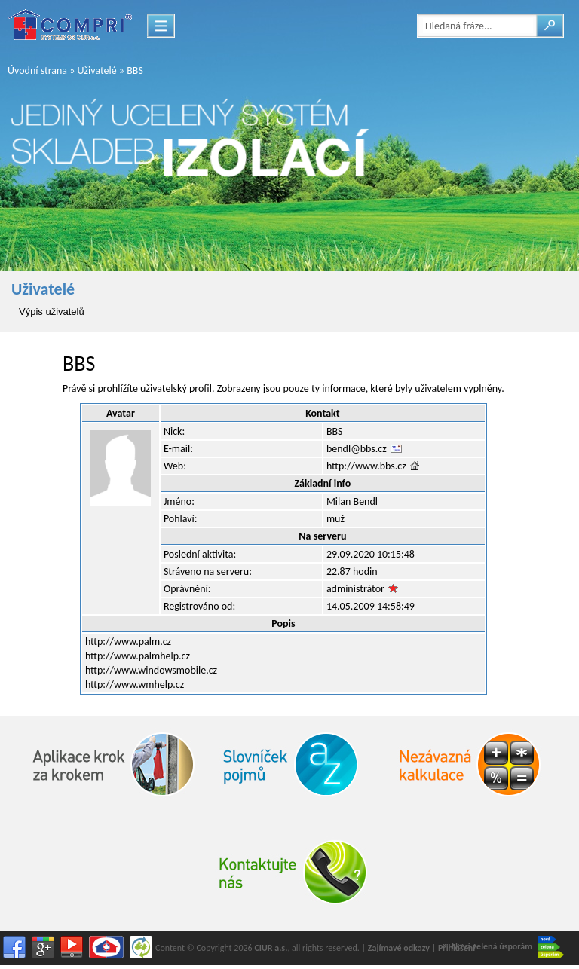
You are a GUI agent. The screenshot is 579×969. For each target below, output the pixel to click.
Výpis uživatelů (51, 311)
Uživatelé (97, 70)
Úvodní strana (37, 70)
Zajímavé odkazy (399, 948)
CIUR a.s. (270, 948)
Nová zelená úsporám (508, 947)
